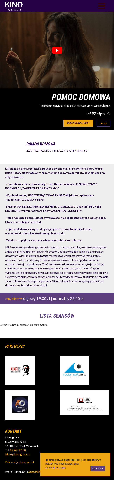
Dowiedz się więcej (55, 467)
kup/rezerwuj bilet (78, 123)
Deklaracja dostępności (19, 462)
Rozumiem (97, 468)
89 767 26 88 (18, 450)
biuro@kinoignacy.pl (17, 454)
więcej (103, 123)
